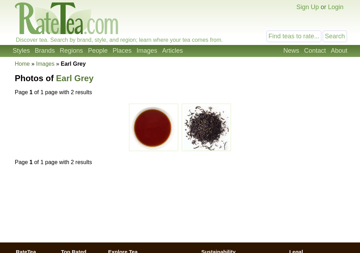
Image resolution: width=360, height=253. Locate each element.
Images (146, 50)
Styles (21, 50)
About (339, 50)
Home (22, 64)
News (291, 50)
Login (335, 7)
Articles (172, 50)
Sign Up (307, 7)
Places (121, 50)
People (98, 50)
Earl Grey (75, 78)
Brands (45, 50)
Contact (315, 50)
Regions (71, 50)
